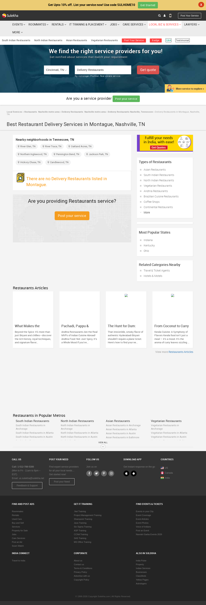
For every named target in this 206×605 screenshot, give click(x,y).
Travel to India (18, 560)
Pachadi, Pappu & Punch (75, 328)
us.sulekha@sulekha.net (31, 478)
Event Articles (142, 519)
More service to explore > (190, 88)
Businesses (141, 572)
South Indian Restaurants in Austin (34, 437)
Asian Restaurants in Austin (121, 433)
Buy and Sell (18, 523)
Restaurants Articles (181, 352)
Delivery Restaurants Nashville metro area (83, 112)
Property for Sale (20, 530)
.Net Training (80, 511)
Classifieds (141, 576)
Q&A (168, 40)
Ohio (146, 251)
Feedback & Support (27, 485)
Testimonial (182, 40)
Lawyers (190, 24)
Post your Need (62, 481)
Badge (155, 40)
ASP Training (80, 530)
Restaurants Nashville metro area (41, 112)
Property (140, 564)
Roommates (37, 24)
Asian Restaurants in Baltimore (122, 437)
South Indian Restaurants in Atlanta (35, 433)
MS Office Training (82, 542)
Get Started (147, 5)
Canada (167, 473)
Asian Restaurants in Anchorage (123, 425)
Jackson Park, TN (97, 154)
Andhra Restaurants (156, 191)
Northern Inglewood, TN (32, 154)
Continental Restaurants (158, 207)
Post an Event (142, 530)
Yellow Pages (142, 580)
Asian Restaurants (76, 40)
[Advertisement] (103, 382)
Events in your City (145, 511)
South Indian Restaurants (16, 40)
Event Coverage (143, 515)
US (164, 468)
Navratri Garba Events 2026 (149, 534)
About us (78, 560)
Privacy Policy (80, 572)
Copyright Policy (81, 580)
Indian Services (143, 568)
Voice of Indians (143, 527)
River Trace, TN (52, 146)
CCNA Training (81, 534)
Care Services (133, 24)
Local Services (14, 112)
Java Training (80, 523)
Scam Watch (18, 546)
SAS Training (80, 538)
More (17, 32)
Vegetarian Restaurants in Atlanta (169, 433)
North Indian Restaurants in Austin (79, 437)
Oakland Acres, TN (79, 146)
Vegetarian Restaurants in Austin (168, 437)
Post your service (126, 99)
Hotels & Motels (153, 276)
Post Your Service (189, 15)
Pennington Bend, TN (66, 154)
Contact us (79, 564)
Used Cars (17, 519)
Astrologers (141, 583)
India (165, 478)
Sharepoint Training (83, 519)
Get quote (148, 70)
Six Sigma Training (82, 527)
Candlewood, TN (58, 162)
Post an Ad (17, 542)
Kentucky (149, 245)
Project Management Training (87, 515)
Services (16, 527)
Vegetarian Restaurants (104, 40)
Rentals (58, 24)
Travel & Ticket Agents (157, 270)
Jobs (113, 24)
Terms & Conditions (83, 568)
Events (17, 24)
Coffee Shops (152, 202)
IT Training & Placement (86, 24)
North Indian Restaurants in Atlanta (79, 433)
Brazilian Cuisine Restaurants (161, 196)
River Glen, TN (26, 146)
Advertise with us (82, 576)
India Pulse (141, 560)
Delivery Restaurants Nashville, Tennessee (130, 112)
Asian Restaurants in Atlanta (121, 429)
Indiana (148, 240)
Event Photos (142, 523)
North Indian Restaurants (48, 40)
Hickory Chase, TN (29, 162)
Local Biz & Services (164, 24)
